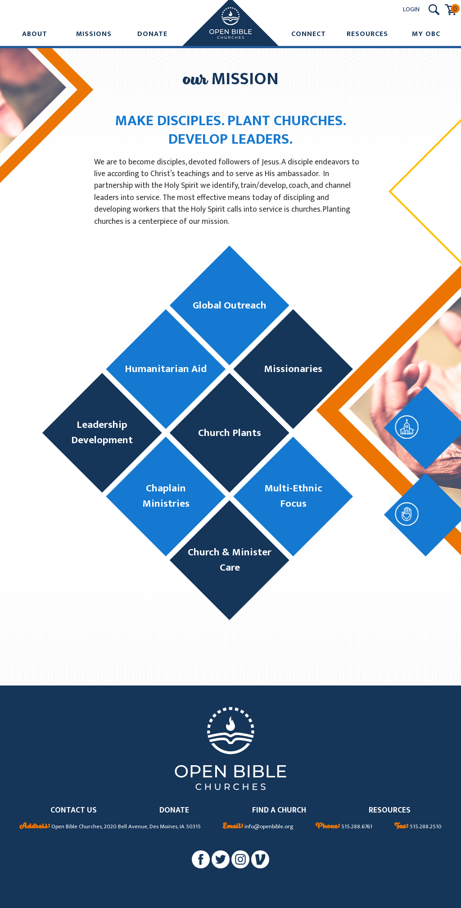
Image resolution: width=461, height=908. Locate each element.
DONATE (174, 810)
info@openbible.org (258, 827)
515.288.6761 (344, 827)
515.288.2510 (418, 827)
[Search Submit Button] (434, 9)
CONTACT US (73, 810)
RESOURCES (390, 810)
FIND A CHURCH (279, 810)
